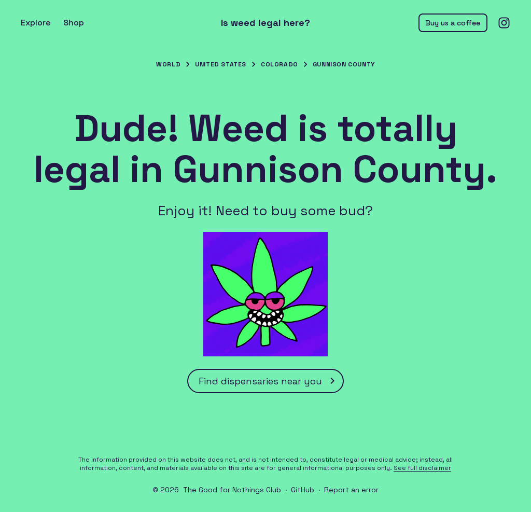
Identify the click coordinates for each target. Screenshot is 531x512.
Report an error (351, 489)
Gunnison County (344, 64)
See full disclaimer (422, 468)
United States (220, 64)
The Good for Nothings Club (232, 489)
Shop (73, 22)
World (168, 64)
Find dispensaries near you (269, 381)
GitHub (302, 489)
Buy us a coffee (453, 22)
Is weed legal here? (265, 22)
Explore (36, 22)
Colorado (279, 64)
